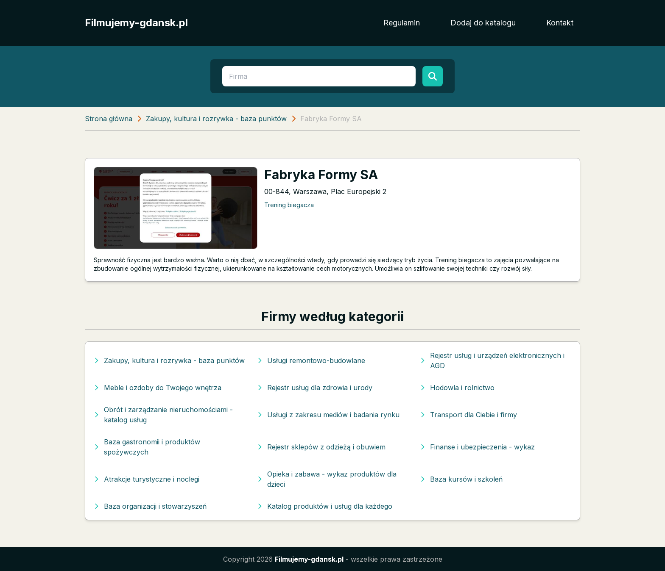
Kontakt (559, 22)
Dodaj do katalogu (483, 22)
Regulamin (401, 22)
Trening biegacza (289, 204)
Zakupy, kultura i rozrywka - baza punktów (216, 118)
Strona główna (108, 118)
